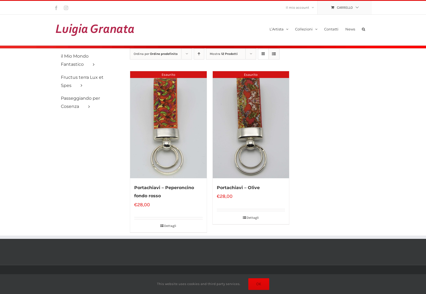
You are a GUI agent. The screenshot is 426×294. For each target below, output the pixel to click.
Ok (258, 284)
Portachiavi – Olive (238, 187)
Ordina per (156, 54)
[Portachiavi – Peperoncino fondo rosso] (168, 124)
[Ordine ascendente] (199, 54)
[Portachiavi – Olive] (251, 124)
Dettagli (170, 226)
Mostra (224, 54)
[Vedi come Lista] (274, 54)
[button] (363, 29)
